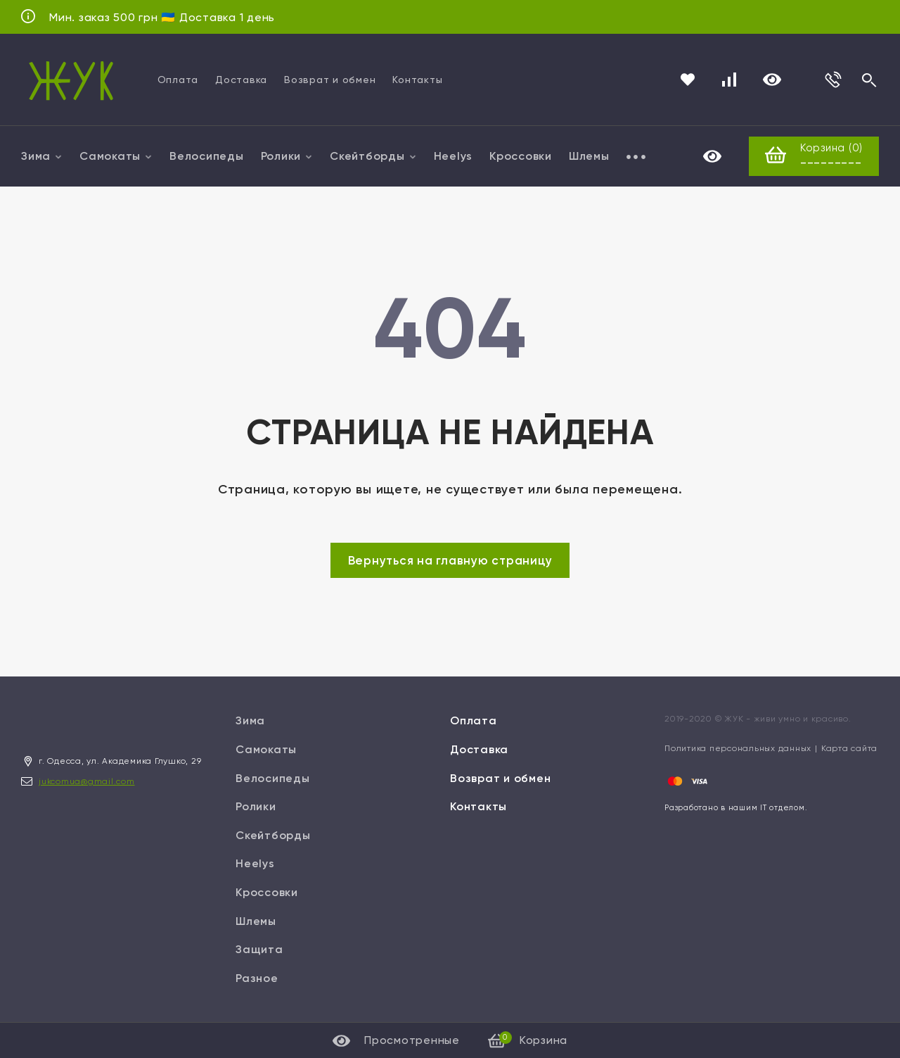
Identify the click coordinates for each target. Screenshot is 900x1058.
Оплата (178, 79)
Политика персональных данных (737, 749)
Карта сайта (849, 749)
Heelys (453, 156)
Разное (257, 978)
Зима (42, 156)
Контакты (417, 79)
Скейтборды (373, 156)
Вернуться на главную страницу (450, 561)
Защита (259, 950)
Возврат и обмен (329, 79)
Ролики (287, 156)
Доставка (241, 79)
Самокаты (116, 156)
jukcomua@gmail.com (87, 781)
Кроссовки (520, 156)
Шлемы (589, 156)
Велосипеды (206, 156)
